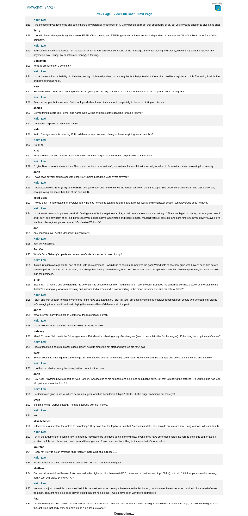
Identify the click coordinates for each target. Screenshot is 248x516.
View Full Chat (123, 14)
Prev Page (103, 14)
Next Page (144, 14)
